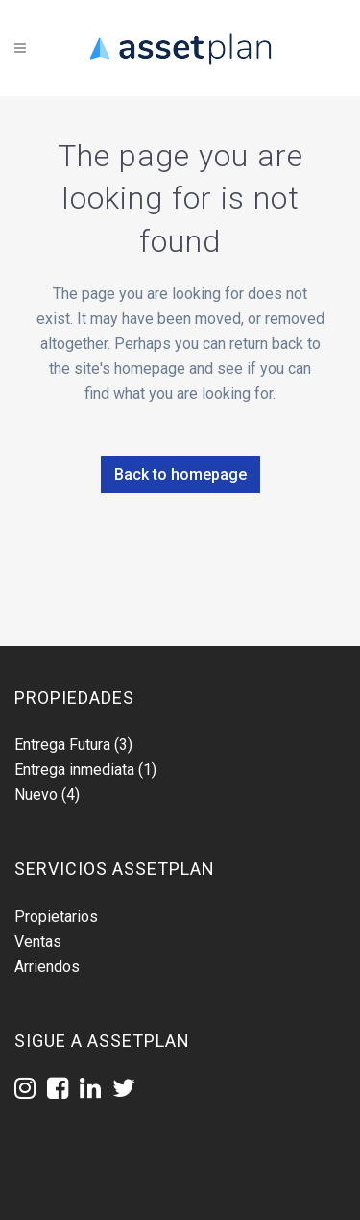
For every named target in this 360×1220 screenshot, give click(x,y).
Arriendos (47, 967)
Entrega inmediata (74, 769)
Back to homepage (180, 474)
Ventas (37, 942)
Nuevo (36, 794)
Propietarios (56, 917)
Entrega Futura (62, 744)
